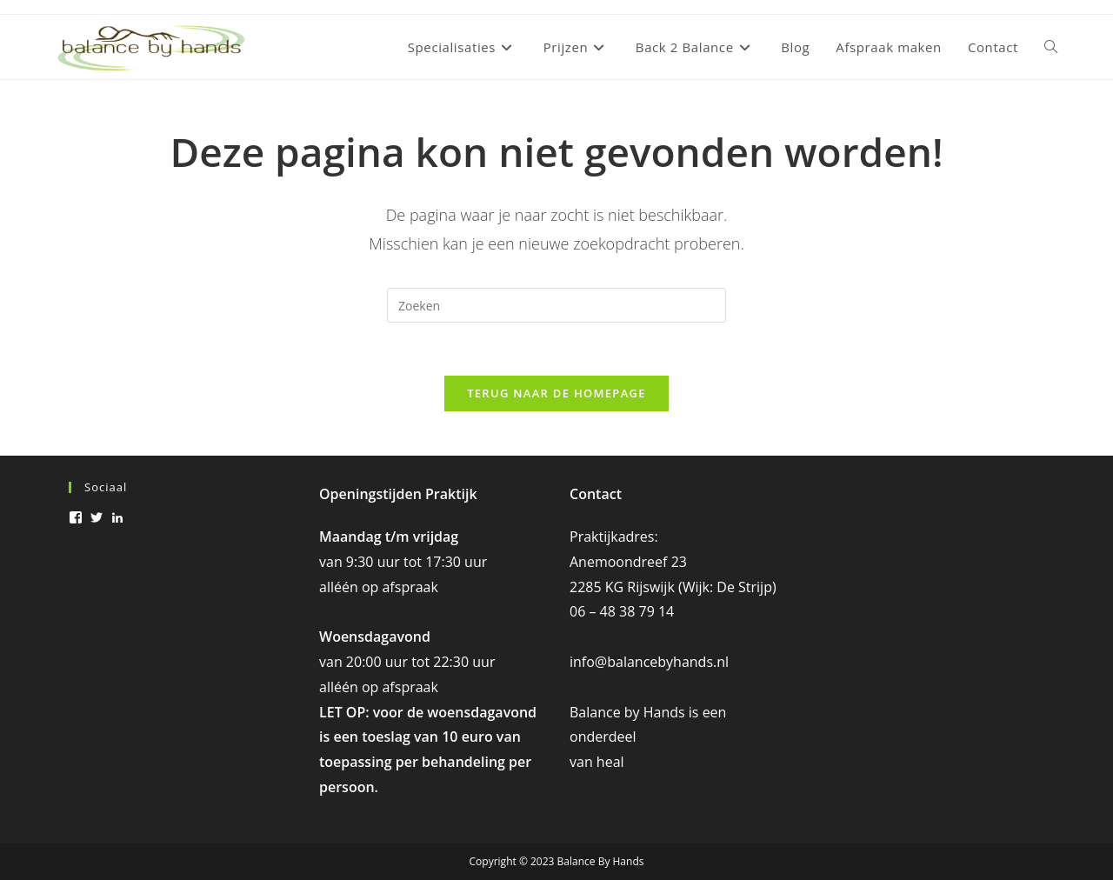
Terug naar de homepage (556, 393)
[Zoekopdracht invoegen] (556, 305)
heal (610, 761)
